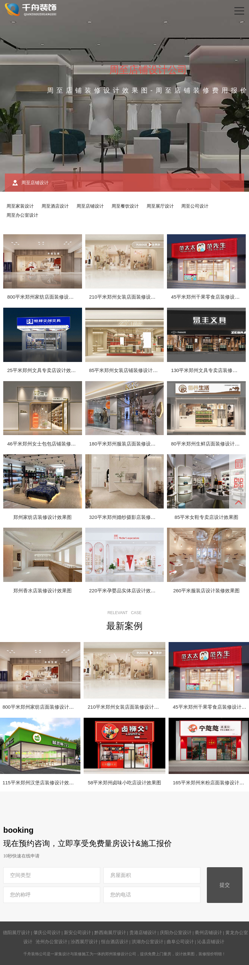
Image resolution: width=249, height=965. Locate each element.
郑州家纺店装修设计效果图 (42, 517)
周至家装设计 (20, 206)
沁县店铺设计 (210, 941)
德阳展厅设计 (16, 932)
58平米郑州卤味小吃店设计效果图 (124, 782)
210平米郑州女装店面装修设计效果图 (129, 297)
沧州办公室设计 (51, 941)
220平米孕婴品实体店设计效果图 (124, 590)
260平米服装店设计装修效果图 (206, 590)
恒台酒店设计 (114, 941)
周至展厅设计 (160, 206)
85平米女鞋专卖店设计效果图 (206, 517)
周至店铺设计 (90, 206)
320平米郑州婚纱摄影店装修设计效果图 (132, 517)
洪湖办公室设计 (147, 941)
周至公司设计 (194, 206)
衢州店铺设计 (208, 932)
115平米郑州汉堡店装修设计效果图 (41, 782)
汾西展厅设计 (84, 941)
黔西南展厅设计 (110, 932)
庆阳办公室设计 (176, 932)
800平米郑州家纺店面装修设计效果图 (47, 297)
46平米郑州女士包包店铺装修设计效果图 (51, 443)
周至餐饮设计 (125, 206)
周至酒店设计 (55, 206)
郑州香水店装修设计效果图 (42, 590)
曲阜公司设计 (180, 941)
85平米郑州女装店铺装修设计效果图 (128, 370)
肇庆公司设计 (47, 932)
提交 (224, 885)
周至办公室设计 (22, 215)
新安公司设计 (77, 932)
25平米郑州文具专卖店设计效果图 (44, 370)
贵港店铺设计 (143, 932)
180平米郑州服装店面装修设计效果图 (129, 443)
